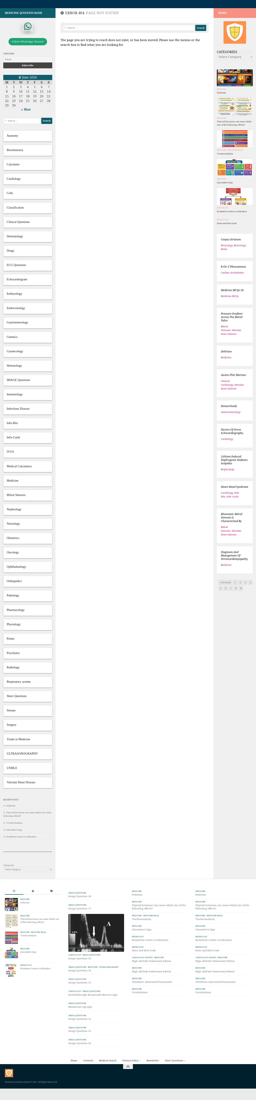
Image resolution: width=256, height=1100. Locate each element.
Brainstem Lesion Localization (21, 838)
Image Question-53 (79, 1002)
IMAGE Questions (77, 894)
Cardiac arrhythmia (232, 274)
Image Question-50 (79, 1062)
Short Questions (174, 1080)
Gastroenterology (230, 413)
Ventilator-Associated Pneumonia (152, 983)
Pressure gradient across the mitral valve (232, 319)
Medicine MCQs (235, 152)
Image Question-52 (79, 1038)
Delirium (10, 807)
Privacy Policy (130, 1080)
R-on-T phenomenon (233, 268)
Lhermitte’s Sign (14, 831)
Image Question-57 (79, 910)
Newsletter (153, 1080)
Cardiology (227, 440)
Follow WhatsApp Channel (28, 43)
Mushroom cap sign (80, 1026)
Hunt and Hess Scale (227, 225)
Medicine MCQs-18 (232, 291)
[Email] (27, 61)
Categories (8, 867)
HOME (222, 14)
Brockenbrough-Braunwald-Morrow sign (92, 1014)
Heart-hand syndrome (234, 488)
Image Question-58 (79, 897)
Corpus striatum (231, 241)
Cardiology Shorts (142, 959)
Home (74, 1080)
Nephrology (227, 471)
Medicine (221, 91)
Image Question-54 (79, 989)
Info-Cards (232, 498)
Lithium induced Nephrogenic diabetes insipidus (234, 462)
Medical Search (108, 1080)
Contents (88, 1080)
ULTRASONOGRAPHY (108, 986)
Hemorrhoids (229, 407)
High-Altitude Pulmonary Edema (151, 962)
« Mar (26, 111)
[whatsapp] (28, 28)
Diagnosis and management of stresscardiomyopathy (234, 557)
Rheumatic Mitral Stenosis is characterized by (231, 519)
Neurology (222, 209)
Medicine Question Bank (23, 14)
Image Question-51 (79, 1050)
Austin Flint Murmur (233, 376)
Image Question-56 (79, 977)
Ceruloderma (140, 994)
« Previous (225, 584)
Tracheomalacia (14, 824)
